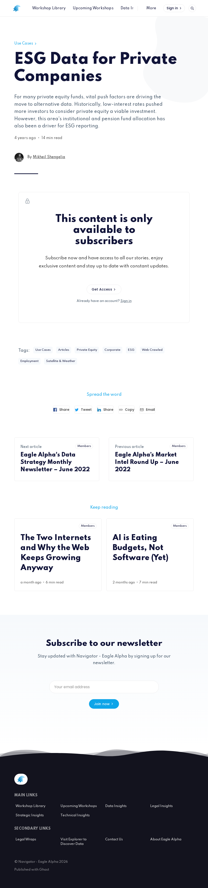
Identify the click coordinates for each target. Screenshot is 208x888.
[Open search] (192, 8)
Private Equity (96, 350)
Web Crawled (170, 350)
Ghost (44, 869)
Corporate (125, 350)
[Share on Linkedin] (105, 410)
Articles (68, 350)
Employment (31, 361)
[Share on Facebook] (50, 410)
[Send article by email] (158, 410)
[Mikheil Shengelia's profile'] (19, 157)
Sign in (174, 8)
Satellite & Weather (68, 361)
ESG (146, 350)
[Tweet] (77, 410)
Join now (104, 703)
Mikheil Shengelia (49, 157)
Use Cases (25, 43)
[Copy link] (132, 410)
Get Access (104, 289)
